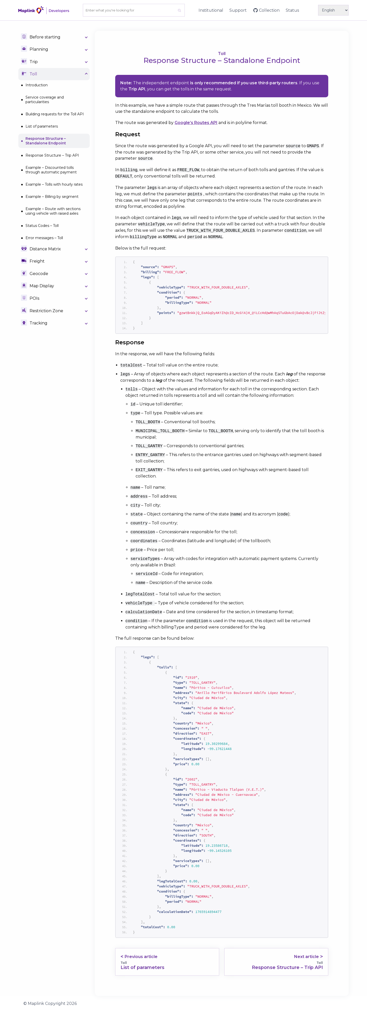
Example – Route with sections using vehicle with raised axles (53, 211)
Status (292, 10)
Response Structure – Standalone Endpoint (45, 140)
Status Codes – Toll (42, 225)
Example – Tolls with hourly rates (54, 184)
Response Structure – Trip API (52, 155)
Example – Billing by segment (51, 196)
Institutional (211, 10)
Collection (269, 10)
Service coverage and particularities (44, 99)
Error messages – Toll (44, 238)
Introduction (36, 85)
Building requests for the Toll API (54, 114)
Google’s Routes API (196, 122)
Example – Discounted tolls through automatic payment (51, 169)
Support (238, 10)
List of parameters (41, 126)
